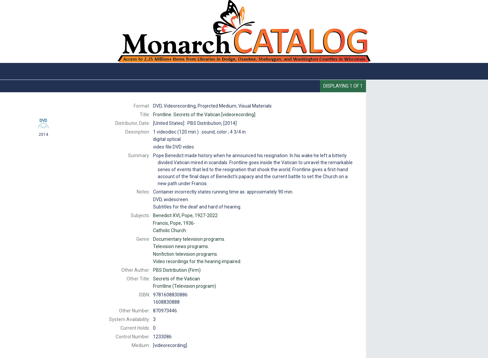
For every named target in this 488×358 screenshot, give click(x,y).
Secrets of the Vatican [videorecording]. (204, 114)
